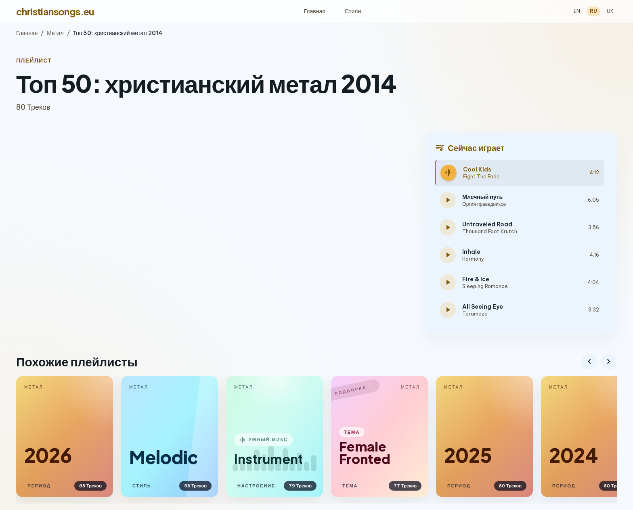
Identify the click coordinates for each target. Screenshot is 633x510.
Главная (314, 11)
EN (577, 11)
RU (593, 11)
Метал (55, 33)
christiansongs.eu (55, 11)
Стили (353, 11)
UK (610, 11)
